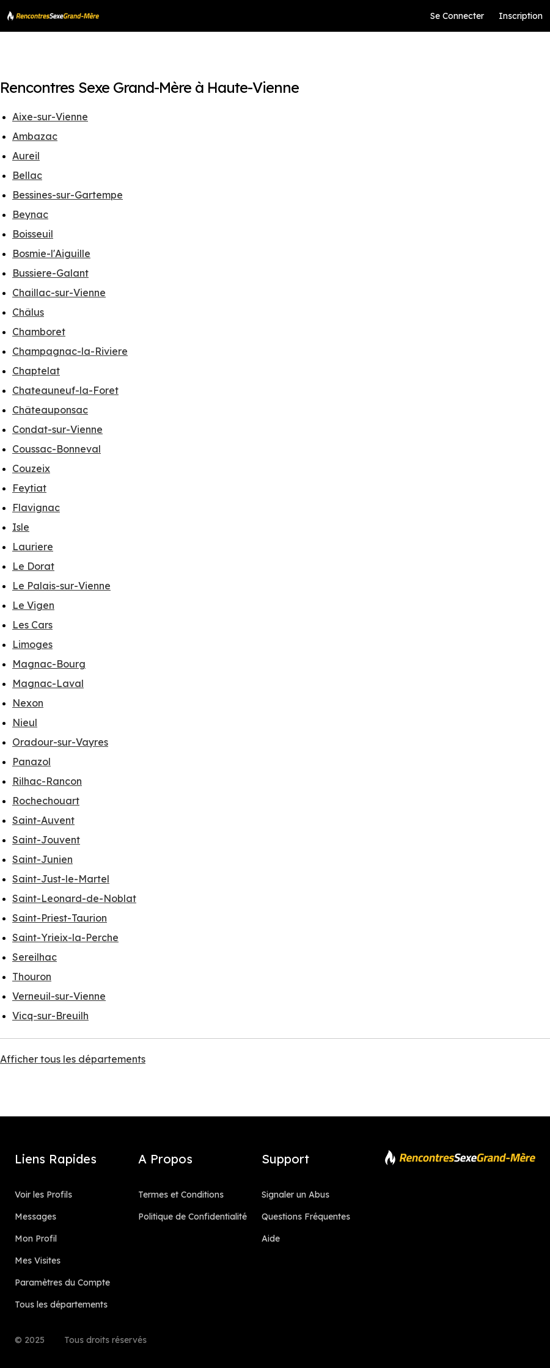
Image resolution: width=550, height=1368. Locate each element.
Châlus (28, 312)
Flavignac (36, 507)
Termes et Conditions (181, 1194)
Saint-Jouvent (46, 840)
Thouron (31, 976)
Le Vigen (33, 605)
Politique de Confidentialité (192, 1216)
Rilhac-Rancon (47, 781)
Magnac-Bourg (49, 664)
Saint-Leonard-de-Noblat (74, 898)
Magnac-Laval (48, 683)
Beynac (30, 214)
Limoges (32, 644)
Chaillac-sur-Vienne (59, 292)
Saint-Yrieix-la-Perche (65, 937)
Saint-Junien (42, 859)
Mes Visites (38, 1260)
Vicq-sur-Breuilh (50, 1016)
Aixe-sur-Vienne (50, 117)
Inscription (521, 15)
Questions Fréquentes (306, 1216)
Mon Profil (36, 1238)
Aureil (26, 156)
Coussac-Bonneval (56, 449)
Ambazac (34, 136)
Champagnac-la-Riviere (70, 351)
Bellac (27, 175)
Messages (35, 1216)
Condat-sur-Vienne (57, 429)
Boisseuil (32, 234)
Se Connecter (457, 15)
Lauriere (32, 546)
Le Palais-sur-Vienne (61, 586)
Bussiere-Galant (50, 273)
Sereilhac (34, 957)
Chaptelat (36, 371)
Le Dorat (33, 566)
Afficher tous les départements (72, 1059)
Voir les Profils (43, 1194)
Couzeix (31, 468)
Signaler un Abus (295, 1194)
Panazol (31, 761)
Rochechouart (45, 801)
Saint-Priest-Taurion (59, 918)
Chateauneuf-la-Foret (65, 390)
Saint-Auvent (43, 820)
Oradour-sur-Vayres (60, 742)
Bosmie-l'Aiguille (51, 253)
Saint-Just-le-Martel (60, 879)
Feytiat (29, 488)
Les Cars (32, 625)
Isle (20, 527)
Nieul (24, 722)
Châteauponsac (50, 410)
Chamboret (38, 332)
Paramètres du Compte (62, 1282)
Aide (271, 1238)
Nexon (27, 703)
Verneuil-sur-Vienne (59, 996)
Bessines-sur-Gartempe (67, 195)
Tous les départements (61, 1304)
